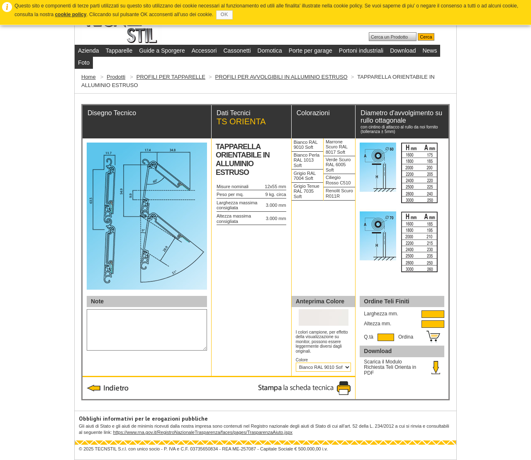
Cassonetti (237, 50)
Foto (84, 62)
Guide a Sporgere (162, 50)
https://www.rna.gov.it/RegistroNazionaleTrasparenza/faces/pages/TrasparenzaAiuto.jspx (202, 432)
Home (88, 77)
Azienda (88, 50)
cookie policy (70, 14)
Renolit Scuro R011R (339, 193)
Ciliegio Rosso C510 (338, 180)
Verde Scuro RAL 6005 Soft (338, 164)
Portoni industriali (361, 50)
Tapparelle (119, 50)
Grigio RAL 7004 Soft (305, 176)
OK (224, 14)
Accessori (204, 50)
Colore (302, 360)
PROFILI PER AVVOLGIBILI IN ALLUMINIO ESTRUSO (281, 77)
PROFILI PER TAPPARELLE (170, 77)
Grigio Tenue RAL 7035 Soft (306, 191)
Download (403, 50)
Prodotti (116, 77)
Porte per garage (310, 50)
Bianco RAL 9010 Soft (306, 145)
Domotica (270, 50)
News (429, 50)
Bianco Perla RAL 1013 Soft (306, 160)
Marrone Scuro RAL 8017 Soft (337, 147)
